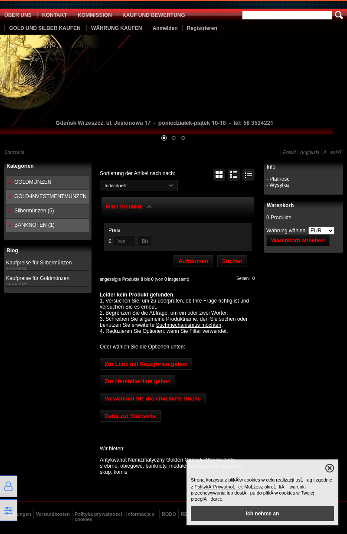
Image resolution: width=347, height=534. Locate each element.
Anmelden (165, 28)
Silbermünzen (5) (34, 211)
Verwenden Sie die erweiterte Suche (153, 398)
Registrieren (202, 28)
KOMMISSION (95, 15)
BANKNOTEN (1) (34, 225)
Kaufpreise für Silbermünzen (39, 263)
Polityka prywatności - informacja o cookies (115, 516)
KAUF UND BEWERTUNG (153, 15)
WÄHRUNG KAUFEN (116, 28)
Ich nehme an (262, 514)
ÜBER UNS (18, 15)
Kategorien (20, 166)
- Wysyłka (277, 185)
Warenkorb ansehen (298, 240)
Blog (12, 250)
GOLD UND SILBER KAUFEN (45, 28)
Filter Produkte (124, 207)
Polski (289, 152)
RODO (169, 514)
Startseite (14, 152)
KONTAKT (54, 15)
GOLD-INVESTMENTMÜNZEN (50, 196)
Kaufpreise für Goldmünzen (37, 278)
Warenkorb (280, 205)
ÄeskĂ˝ (333, 152)
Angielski (309, 152)
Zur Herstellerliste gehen (137, 381)
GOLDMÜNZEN (32, 182)
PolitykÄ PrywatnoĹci (218, 486)
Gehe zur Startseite (130, 416)
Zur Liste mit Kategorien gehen (146, 364)
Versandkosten (53, 514)
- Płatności (278, 179)
